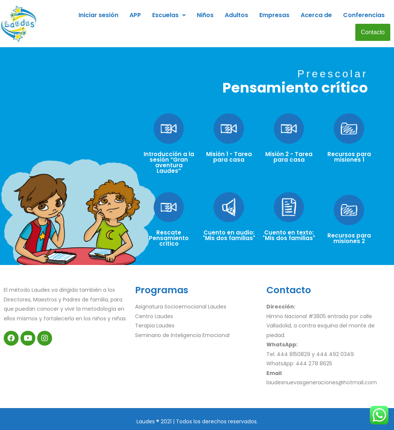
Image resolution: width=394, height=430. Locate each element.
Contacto (373, 32)
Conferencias (364, 15)
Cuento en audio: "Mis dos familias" (229, 235)
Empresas (274, 15)
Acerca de (316, 15)
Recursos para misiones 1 (349, 157)
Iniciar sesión (98, 15)
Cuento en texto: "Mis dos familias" (289, 235)
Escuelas (169, 15)
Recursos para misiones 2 (349, 238)
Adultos (236, 15)
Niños (205, 15)
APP (135, 15)
